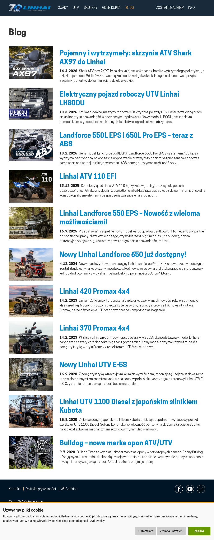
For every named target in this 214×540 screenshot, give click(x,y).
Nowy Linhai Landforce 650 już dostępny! (123, 255)
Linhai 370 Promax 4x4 (95, 329)
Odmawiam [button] (146, 531)
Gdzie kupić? (111, 8)
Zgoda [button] (199, 531)
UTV (76, 8)
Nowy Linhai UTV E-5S (93, 365)
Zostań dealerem (170, 8)
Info (191, 8)
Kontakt (14, 489)
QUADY (63, 8)
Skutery (90, 8)
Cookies (69, 489)
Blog (130, 8)
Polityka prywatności (41, 489)
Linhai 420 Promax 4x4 (95, 292)
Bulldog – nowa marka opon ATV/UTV (116, 443)
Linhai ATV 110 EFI (88, 177)
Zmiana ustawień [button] (171, 531)
